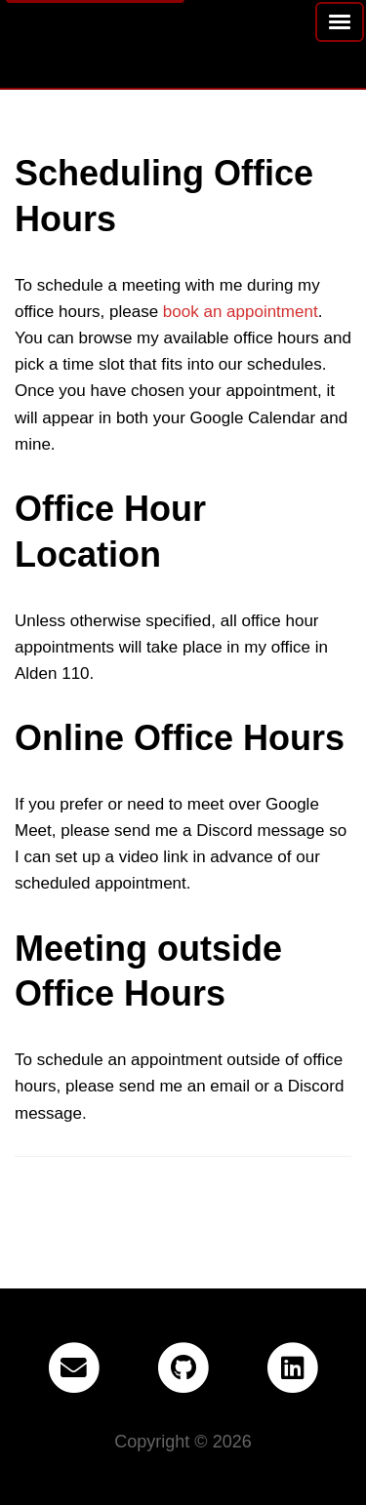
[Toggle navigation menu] (339, 22)
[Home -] (14, 27)
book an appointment (240, 311)
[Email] (73, 1368)
